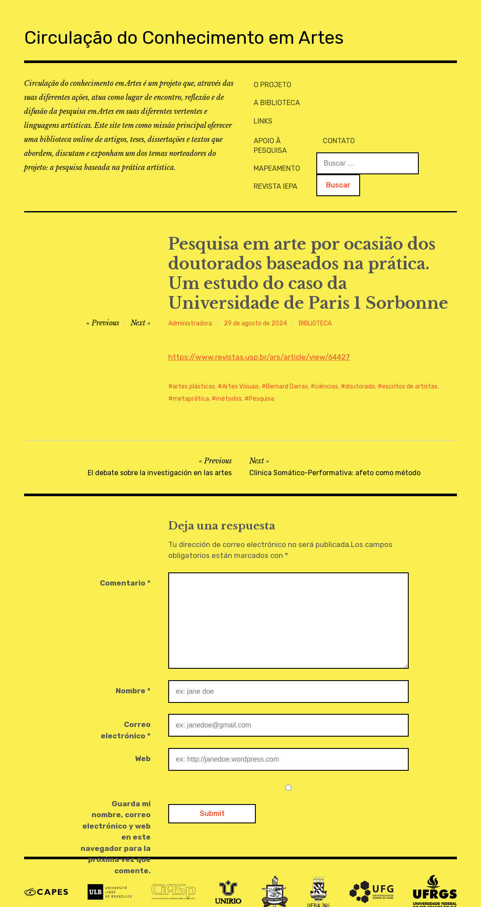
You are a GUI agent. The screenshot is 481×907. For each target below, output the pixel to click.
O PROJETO (269, 83)
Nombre (133, 668)
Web (143, 736)
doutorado (360, 364)
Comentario (125, 560)
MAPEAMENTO (343, 97)
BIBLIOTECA (315, 301)
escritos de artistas (410, 364)
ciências (326, 364)
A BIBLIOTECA (274, 97)
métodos (229, 376)
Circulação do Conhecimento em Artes (212, 36)
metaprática (191, 376)
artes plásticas (194, 364)
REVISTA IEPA (342, 112)
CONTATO (405, 83)
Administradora (190, 301)
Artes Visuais (240, 364)
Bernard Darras (287, 364)
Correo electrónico (126, 708)
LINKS (260, 112)
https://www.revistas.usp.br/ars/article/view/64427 (259, 334)
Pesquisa (261, 376)
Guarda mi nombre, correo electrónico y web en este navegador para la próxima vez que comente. (116, 815)
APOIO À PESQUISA (351, 83)
